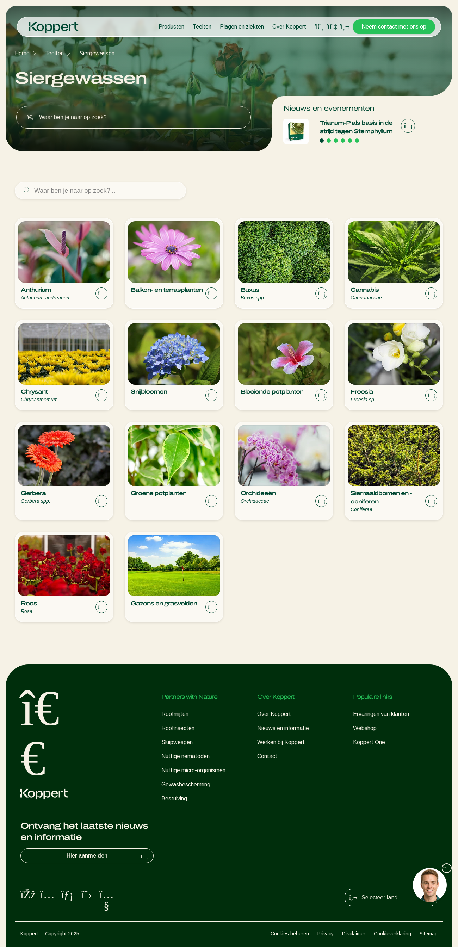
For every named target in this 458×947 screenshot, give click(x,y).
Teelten (202, 27)
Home (22, 53)
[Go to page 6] (357, 140)
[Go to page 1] (322, 140)
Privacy (325, 933)
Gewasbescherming (185, 784)
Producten (171, 27)
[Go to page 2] (329, 140)
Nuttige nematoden (185, 756)
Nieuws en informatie (283, 728)
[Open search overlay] (319, 26)
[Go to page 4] (343, 140)
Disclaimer (353, 933)
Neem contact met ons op (393, 27)
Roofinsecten (177, 728)
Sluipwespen (177, 742)
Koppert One (369, 742)
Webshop (365, 728)
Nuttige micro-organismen (193, 770)
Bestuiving (174, 798)
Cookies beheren (290, 933)
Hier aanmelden (108, 855)
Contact (267, 756)
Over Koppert (289, 27)
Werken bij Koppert (281, 742)
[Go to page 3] (336, 140)
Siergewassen (96, 53)
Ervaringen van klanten (381, 714)
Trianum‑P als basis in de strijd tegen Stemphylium (356, 127)
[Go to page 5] (350, 140)
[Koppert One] (332, 26)
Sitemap (429, 933)
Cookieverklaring (392, 933)
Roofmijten (174, 714)
